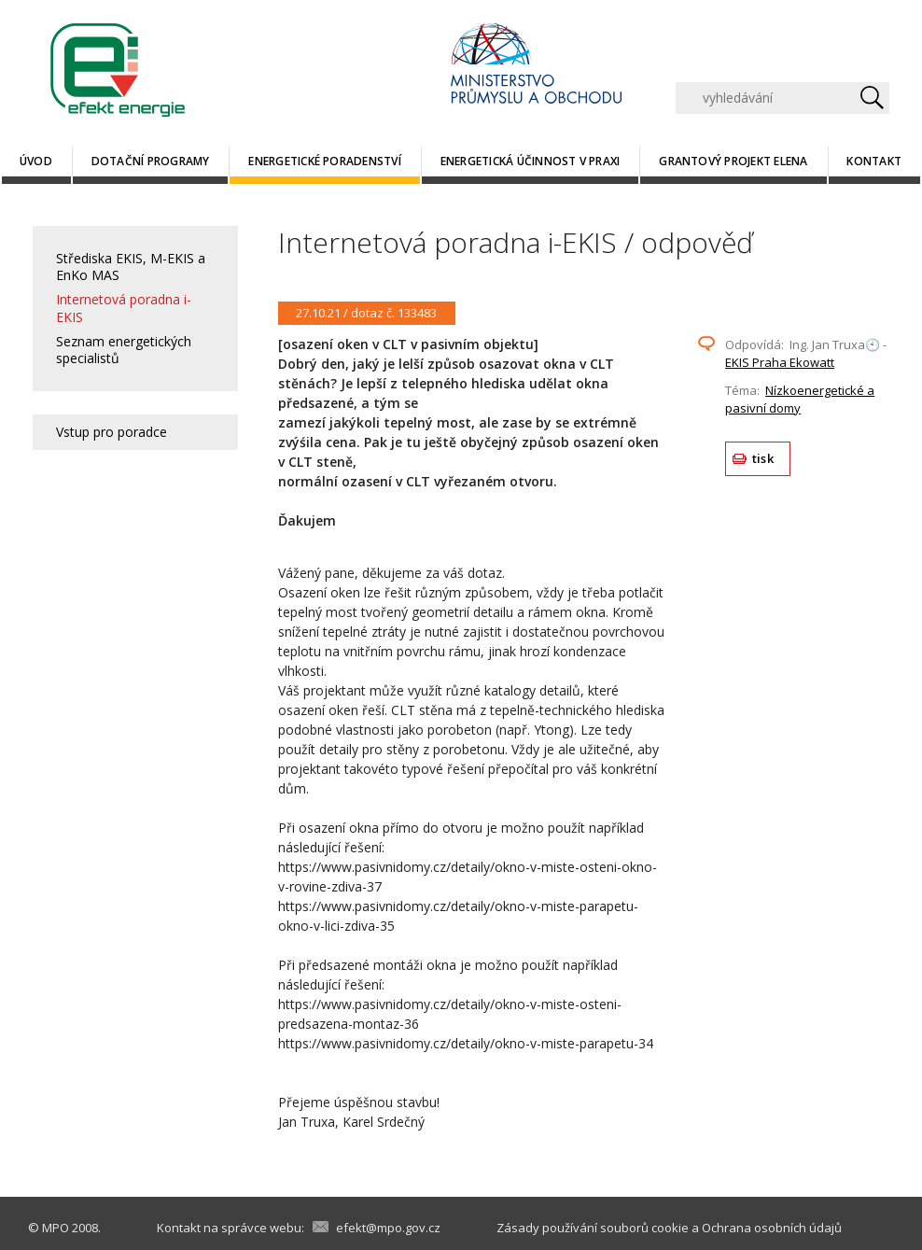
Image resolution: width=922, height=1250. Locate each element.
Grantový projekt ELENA (733, 161)
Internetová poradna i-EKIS (123, 307)
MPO (55, 1227)
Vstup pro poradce (111, 432)
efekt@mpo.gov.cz (388, 1227)
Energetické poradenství (324, 161)
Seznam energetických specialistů (123, 349)
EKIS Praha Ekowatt (779, 362)
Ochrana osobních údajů (772, 1227)
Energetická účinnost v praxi (530, 161)
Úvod (36, 161)
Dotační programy (150, 161)
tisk (763, 458)
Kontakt (873, 161)
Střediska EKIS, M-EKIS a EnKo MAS (130, 266)
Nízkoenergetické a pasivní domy (799, 399)
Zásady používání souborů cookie (592, 1227)
